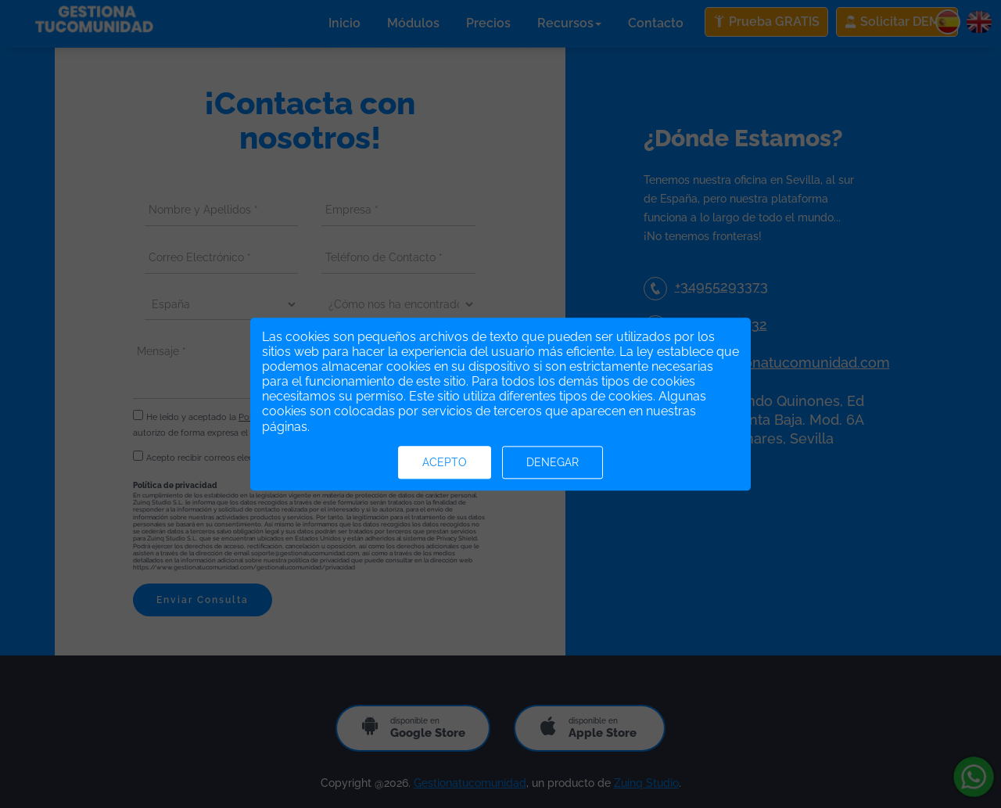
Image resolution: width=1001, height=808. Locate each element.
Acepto (444, 462)
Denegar (552, 462)
